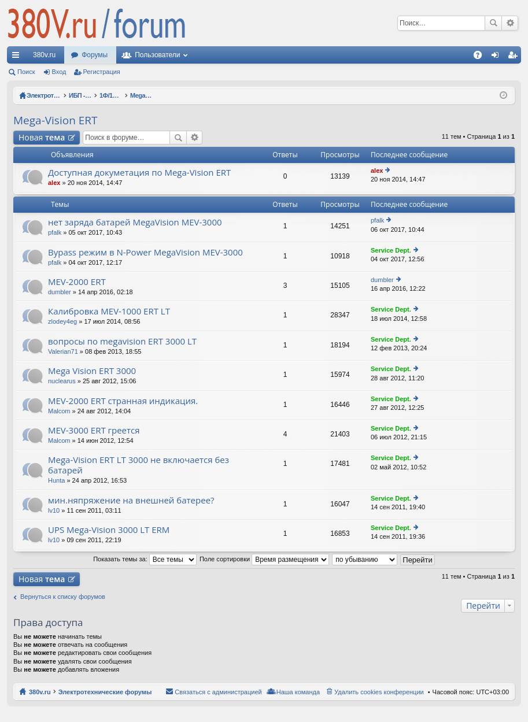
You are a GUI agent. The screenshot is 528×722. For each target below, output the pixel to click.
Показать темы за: (145, 559)
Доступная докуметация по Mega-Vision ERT (139, 172)
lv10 (54, 510)
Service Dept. (391, 250)
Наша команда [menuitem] (298, 691)
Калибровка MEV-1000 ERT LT (109, 311)
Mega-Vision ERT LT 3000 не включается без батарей (138, 465)
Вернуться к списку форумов (62, 596)
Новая (42, 137)
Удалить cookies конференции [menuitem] (379, 691)
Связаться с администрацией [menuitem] (218, 691)
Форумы (95, 55)
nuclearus (62, 380)
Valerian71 (63, 351)
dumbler (59, 291)
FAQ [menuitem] (481, 57)
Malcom (59, 411)
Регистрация (101, 71)
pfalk (54, 232)
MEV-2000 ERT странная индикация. (123, 400)
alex (54, 182)
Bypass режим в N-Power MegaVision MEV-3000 (145, 252)
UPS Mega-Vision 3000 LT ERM (108, 529)
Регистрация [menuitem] (514, 57)
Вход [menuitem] (498, 57)
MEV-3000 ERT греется (94, 430)
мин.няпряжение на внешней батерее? (131, 500)
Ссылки (18, 57)
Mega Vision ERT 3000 (92, 370)
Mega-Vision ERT (55, 120)
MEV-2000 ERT (77, 281)
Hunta (56, 480)
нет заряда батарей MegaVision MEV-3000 (135, 222)
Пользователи (157, 55)
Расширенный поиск (510, 23)
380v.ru (44, 55)
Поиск (493, 23)
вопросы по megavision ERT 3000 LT (122, 341)
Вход (59, 71)
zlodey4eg (62, 321)
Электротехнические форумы (105, 691)
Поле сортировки (264, 559)
